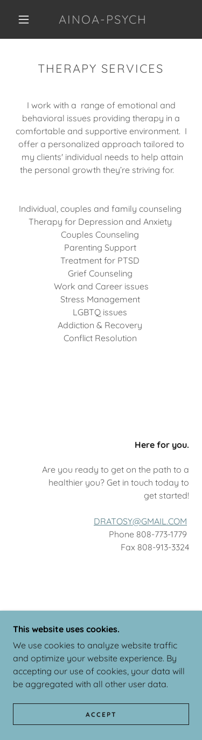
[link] (102, 19)
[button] (23, 19)
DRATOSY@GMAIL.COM (140, 521)
